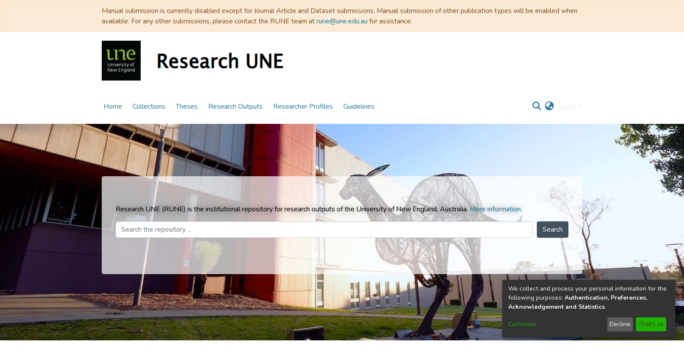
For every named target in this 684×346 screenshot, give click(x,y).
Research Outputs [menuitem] (235, 106)
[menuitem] (549, 106)
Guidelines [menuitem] (358, 106)
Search (552, 229)
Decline (620, 324)
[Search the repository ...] (324, 229)
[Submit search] (537, 106)
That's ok (651, 324)
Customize (522, 324)
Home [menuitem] (112, 106)
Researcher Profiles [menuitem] (303, 106)
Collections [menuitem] (148, 106)
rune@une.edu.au (342, 21)
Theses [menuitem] (187, 106)
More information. (496, 209)
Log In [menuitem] (567, 106)
